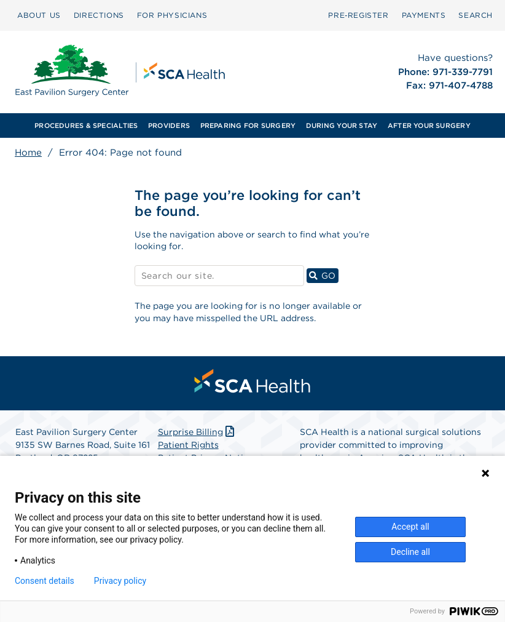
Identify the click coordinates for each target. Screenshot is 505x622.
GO (324, 275)
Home (28, 152)
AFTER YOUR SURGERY (429, 125)
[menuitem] (39, 15)
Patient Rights (188, 445)
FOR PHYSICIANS (172, 15)
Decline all (410, 552)
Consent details (44, 581)
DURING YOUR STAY (342, 125)
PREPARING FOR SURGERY (248, 125)
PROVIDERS (169, 125)
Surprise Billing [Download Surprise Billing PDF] (197, 432)
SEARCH (475, 15)
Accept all (410, 527)
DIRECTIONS (99, 15)
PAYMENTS (424, 15)
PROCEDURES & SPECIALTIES (86, 125)
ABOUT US (39, 15)
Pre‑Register (358, 15)
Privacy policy (120, 581)
